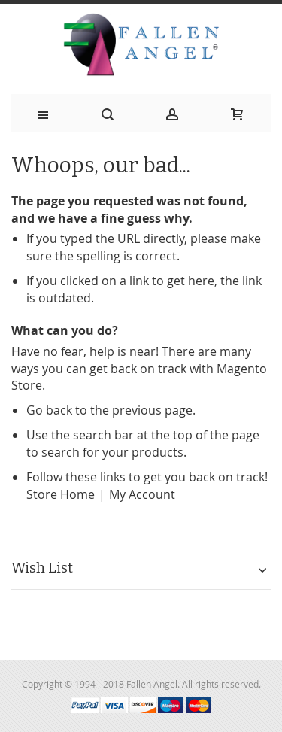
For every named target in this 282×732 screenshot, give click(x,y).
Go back (49, 410)
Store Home (60, 494)
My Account (142, 494)
